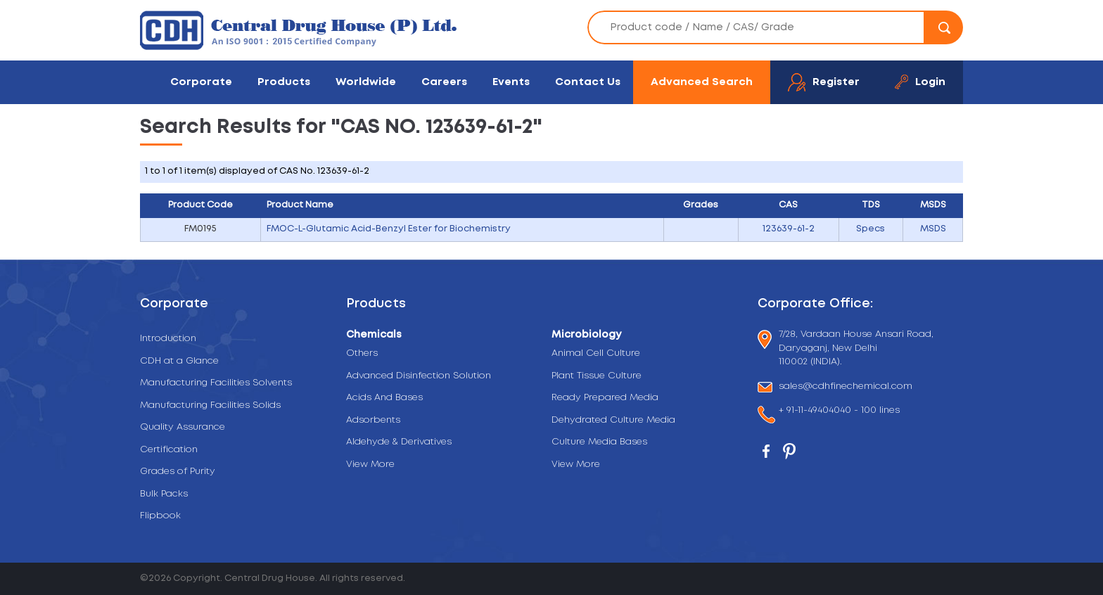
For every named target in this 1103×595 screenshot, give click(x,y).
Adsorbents (373, 420)
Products (283, 82)
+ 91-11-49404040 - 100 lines (839, 412)
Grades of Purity (177, 471)
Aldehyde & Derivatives (399, 442)
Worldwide (366, 82)
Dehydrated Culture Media (613, 420)
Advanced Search (702, 82)
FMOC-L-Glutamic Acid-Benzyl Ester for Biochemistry (389, 228)
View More (370, 464)
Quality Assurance (182, 427)
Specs (870, 228)
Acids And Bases (384, 397)
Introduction (168, 338)
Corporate (201, 82)
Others (362, 353)
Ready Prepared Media (605, 397)
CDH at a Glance (179, 361)
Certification (169, 449)
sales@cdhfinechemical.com (845, 387)
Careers (444, 82)
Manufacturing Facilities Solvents (216, 383)
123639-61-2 (789, 228)
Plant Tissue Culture (597, 375)
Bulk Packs (164, 494)
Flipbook (160, 515)
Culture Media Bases (599, 442)
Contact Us (587, 82)
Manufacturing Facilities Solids (210, 405)
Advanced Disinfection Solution (418, 375)
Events (511, 82)
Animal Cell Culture (596, 353)
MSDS (933, 228)
